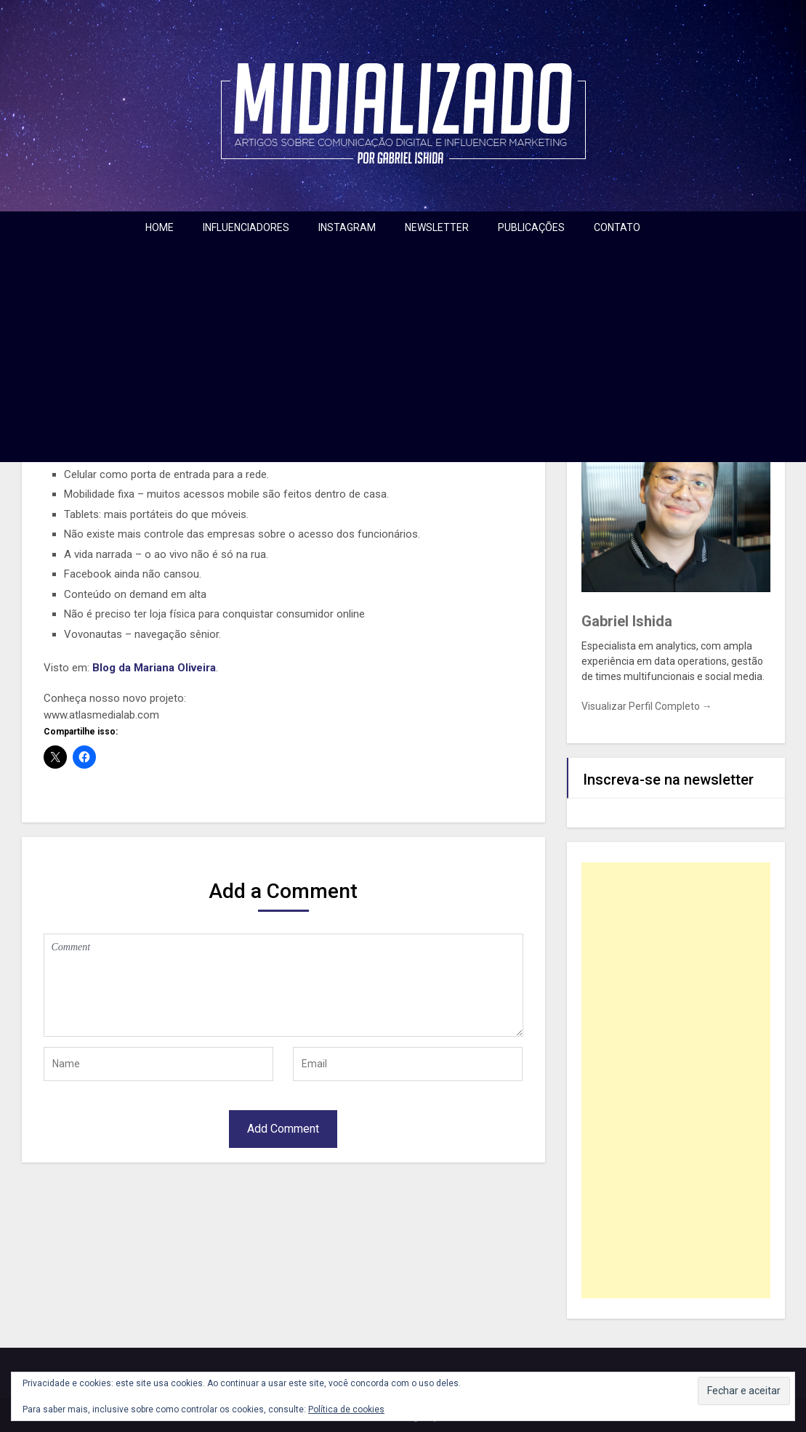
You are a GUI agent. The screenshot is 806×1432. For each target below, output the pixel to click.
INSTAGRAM (347, 227)
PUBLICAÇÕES (531, 227)
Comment (283, 985)
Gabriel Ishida (626, 621)
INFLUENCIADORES (246, 227)
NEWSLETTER (437, 227)
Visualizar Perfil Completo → (646, 706)
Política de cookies (346, 1409)
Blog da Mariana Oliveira (154, 667)
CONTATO (617, 227)
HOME (159, 227)
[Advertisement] (403, 353)
